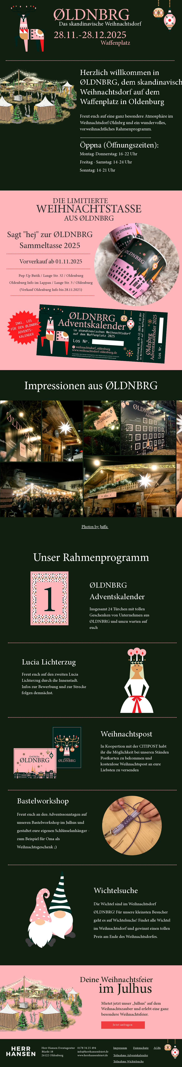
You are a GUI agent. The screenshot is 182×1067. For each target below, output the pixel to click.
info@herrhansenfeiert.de (92, 1051)
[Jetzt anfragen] (123, 1025)
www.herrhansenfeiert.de (92, 1055)
